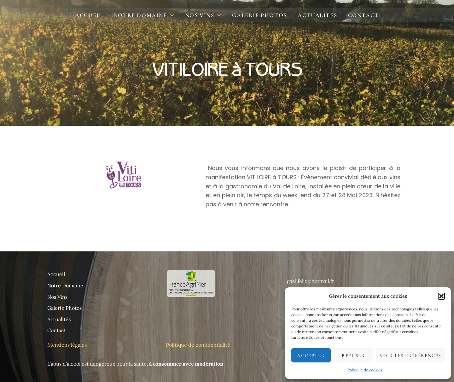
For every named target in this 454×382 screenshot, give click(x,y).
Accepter (311, 355)
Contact (360, 15)
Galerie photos (258, 15)
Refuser (353, 355)
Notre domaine (145, 16)
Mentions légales (67, 345)
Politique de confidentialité (198, 345)
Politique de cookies (364, 369)
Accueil (92, 15)
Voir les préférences (410, 355)
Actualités (315, 15)
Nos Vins (204, 16)
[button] (441, 296)
